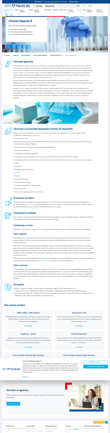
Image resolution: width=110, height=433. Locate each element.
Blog (84, 10)
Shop (78, 6)
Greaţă (17, 173)
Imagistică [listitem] (55, 10)
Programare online (99, 6)
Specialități (47, 10)
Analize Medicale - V (56, 55)
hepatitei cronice (44, 260)
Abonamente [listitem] (63, 10)
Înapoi (8, 55)
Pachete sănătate (70, 11)
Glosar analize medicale (40, 55)
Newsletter (73, 6)
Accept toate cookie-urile (95, 419)
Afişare (25, 429)
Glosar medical (25, 55)
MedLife (15, 55)
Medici (17, 10)
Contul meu (90, 6)
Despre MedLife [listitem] (89, 11)
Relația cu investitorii (99, 11)
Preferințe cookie (96, 415)
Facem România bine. (8, 11)
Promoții (79, 10)
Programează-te (13, 390)
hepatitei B (22, 88)
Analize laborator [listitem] (37, 11)
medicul (31, 204)
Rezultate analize (85, 6)
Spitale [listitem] (31, 10)
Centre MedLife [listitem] (22, 11)
